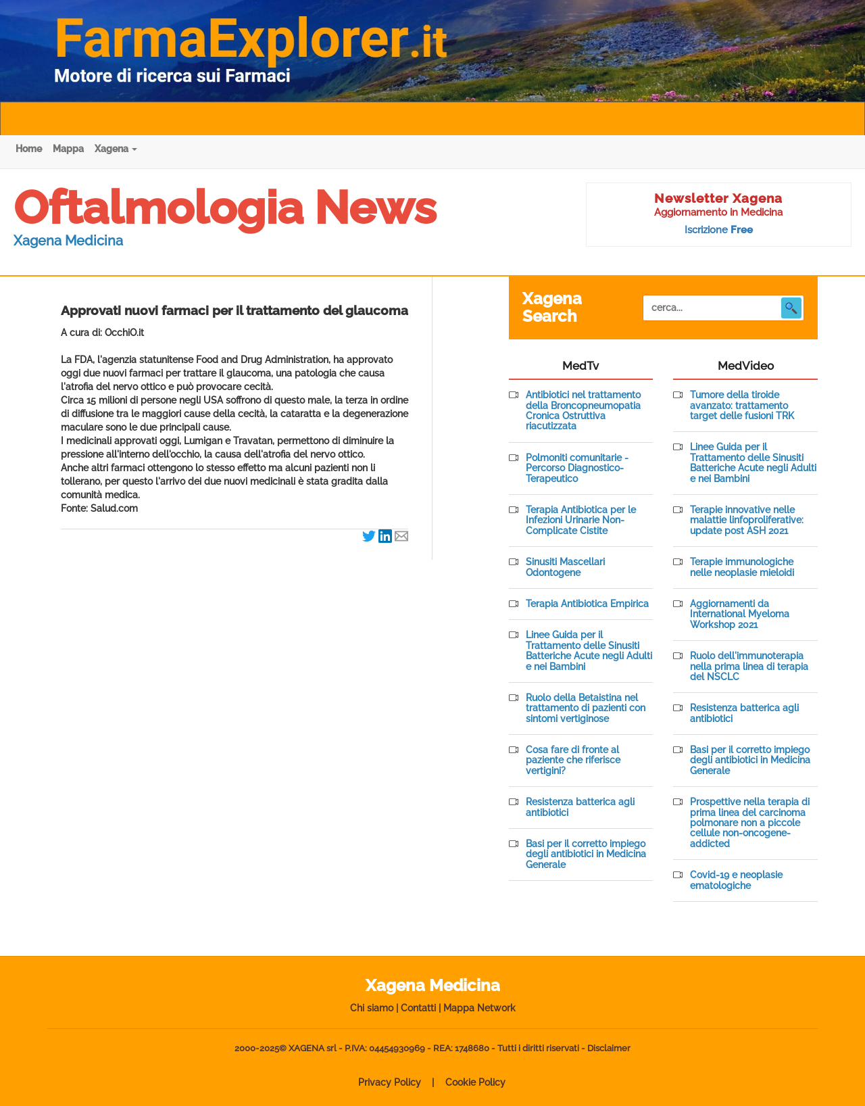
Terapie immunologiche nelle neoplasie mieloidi (742, 567)
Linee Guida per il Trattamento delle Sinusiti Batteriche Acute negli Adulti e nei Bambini (589, 650)
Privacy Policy (389, 1082)
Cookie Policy (475, 1082)
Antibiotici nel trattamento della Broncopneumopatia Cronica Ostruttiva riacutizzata (583, 410)
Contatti (418, 1008)
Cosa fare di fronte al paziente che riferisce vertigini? (573, 760)
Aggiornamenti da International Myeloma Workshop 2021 (739, 614)
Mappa (68, 148)
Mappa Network (479, 1008)
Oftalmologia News (225, 208)
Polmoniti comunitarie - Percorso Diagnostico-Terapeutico (577, 468)
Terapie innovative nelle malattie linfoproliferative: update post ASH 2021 (747, 520)
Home (29, 148)
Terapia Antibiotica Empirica (587, 604)
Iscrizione (719, 230)
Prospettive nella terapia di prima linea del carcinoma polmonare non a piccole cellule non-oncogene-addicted (750, 823)
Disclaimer (609, 1048)
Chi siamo (371, 1008)
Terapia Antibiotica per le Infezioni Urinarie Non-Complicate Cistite (581, 520)
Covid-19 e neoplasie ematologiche (736, 880)
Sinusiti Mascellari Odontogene (565, 567)
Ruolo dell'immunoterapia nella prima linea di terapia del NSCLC (749, 666)
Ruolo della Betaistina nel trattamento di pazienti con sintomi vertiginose (585, 708)
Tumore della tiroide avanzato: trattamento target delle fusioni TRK (742, 405)
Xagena (116, 148)
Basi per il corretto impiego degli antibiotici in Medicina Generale (586, 854)
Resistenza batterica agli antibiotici (580, 807)
